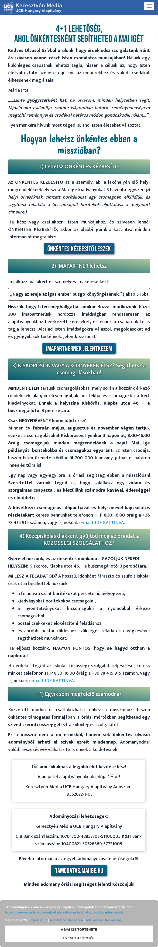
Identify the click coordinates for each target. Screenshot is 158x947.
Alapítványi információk (66, 920)
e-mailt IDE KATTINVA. (102, 523)
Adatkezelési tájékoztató (103, 920)
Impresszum (38, 920)
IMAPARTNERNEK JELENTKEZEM (79, 349)
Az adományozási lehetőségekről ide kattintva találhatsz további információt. (64, 912)
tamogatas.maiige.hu (79, 871)
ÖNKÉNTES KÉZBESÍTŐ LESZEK (79, 249)
